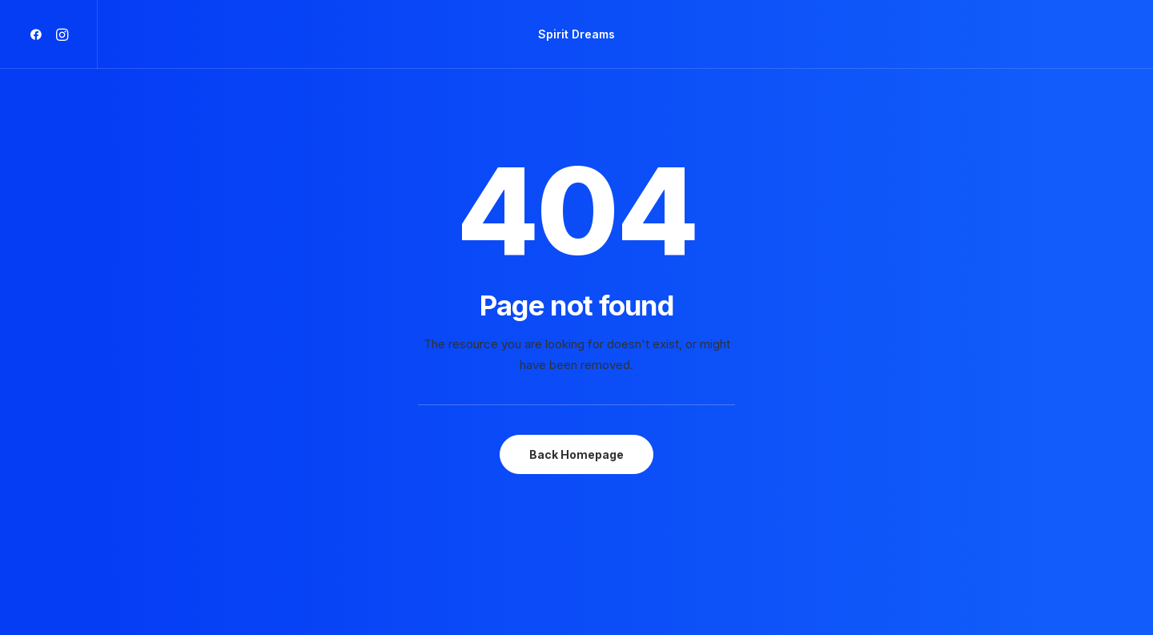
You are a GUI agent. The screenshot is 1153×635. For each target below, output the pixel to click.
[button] (39, 34)
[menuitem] (39, 34)
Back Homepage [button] (576, 425)
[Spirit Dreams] (576, 34)
